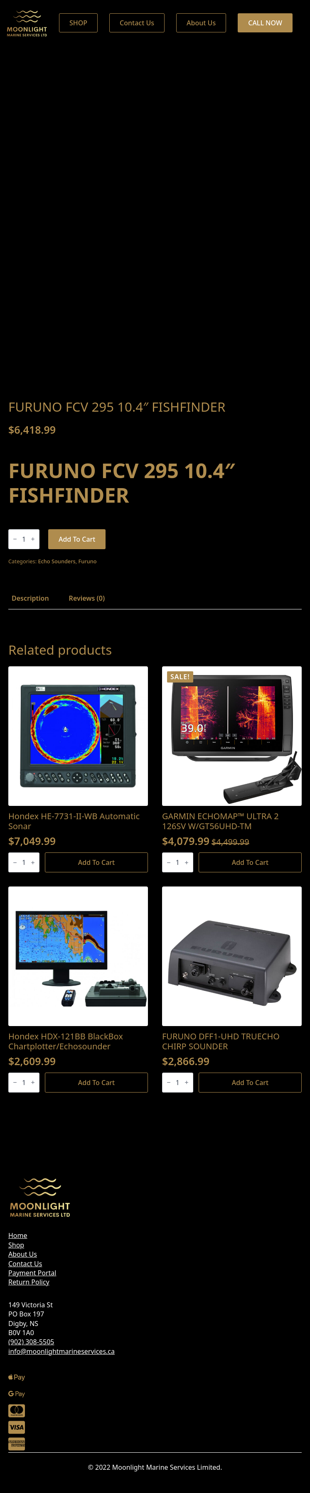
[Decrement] (15, 539)
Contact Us (25, 1263)
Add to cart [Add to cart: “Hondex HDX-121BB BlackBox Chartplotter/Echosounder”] (96, 1082)
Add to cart (77, 539)
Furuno (88, 561)
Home (17, 1235)
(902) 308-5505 (31, 1341)
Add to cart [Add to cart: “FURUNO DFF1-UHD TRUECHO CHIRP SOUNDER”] (250, 1082)
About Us (22, 1254)
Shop (16, 1245)
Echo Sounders (56, 561)
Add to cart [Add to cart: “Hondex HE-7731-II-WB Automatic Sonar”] (96, 862)
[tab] (30, 598)
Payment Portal (32, 1272)
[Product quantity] (23, 539)
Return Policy (28, 1282)
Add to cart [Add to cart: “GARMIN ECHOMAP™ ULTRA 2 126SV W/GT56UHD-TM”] (250, 862)
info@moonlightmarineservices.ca (61, 1351)
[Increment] (32, 539)
